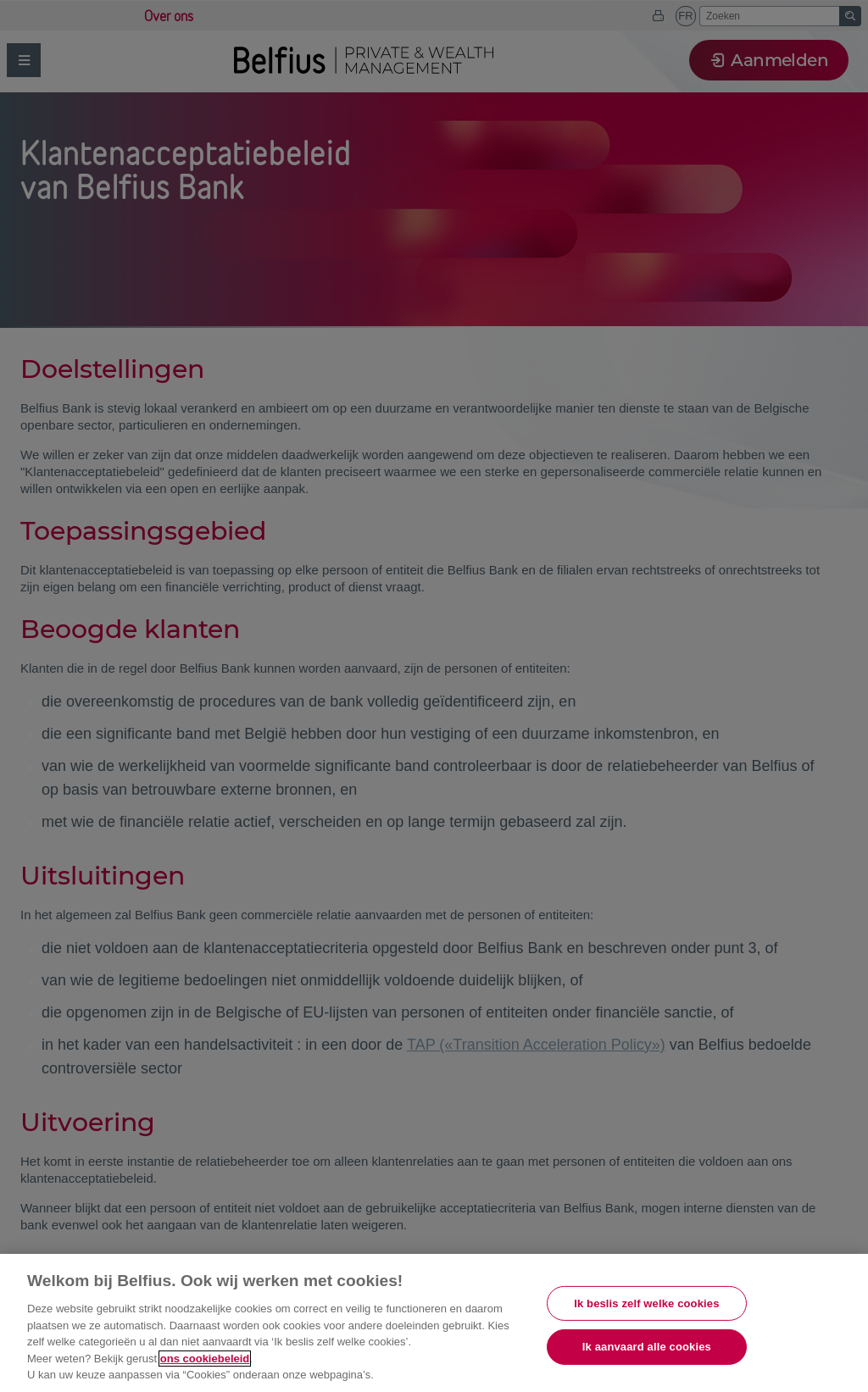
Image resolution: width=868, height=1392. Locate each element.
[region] (434, 1323)
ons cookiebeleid (204, 1358)
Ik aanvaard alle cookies (646, 1346)
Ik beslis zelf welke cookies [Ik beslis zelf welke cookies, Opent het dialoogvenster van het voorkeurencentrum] (646, 1303)
